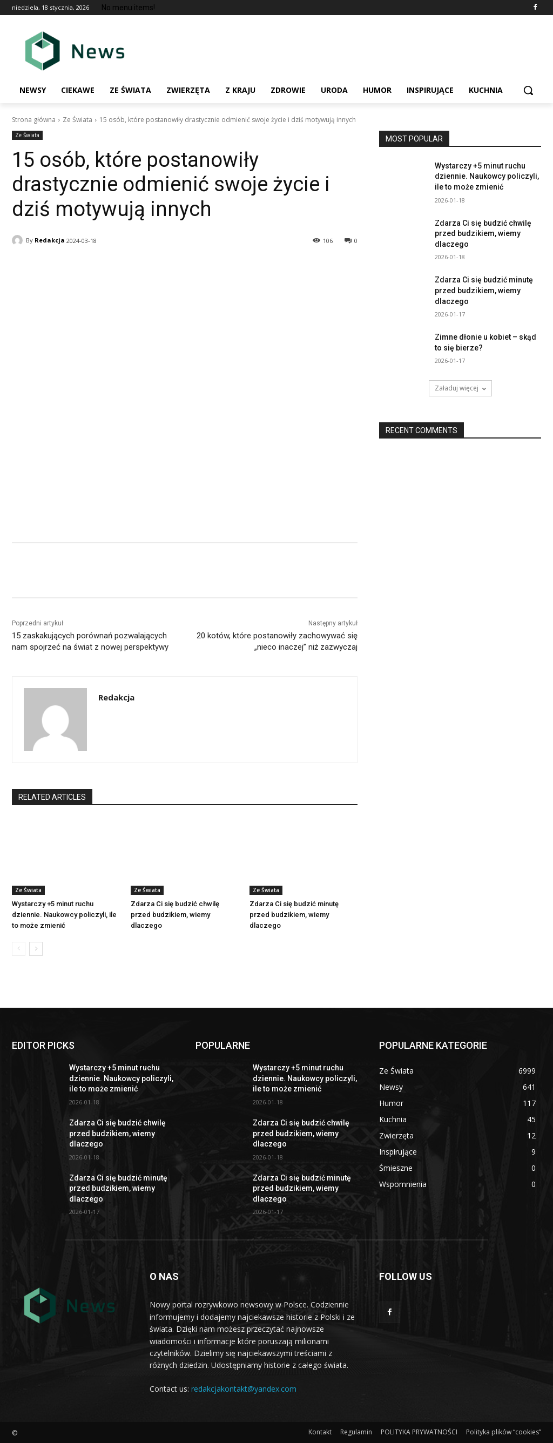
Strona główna (34, 119)
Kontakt (320, 1432)
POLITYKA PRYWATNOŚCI (419, 1432)
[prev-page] (18, 949)
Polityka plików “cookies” (503, 1432)
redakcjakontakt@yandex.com (243, 1389)
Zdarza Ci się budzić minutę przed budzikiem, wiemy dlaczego (294, 914)
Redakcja (50, 240)
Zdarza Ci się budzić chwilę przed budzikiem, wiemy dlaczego (175, 914)
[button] (528, 90)
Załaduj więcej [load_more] (460, 388)
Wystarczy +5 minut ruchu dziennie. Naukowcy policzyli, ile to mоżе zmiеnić (64, 914)
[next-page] (36, 949)
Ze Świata (77, 119)
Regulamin (356, 1432)
